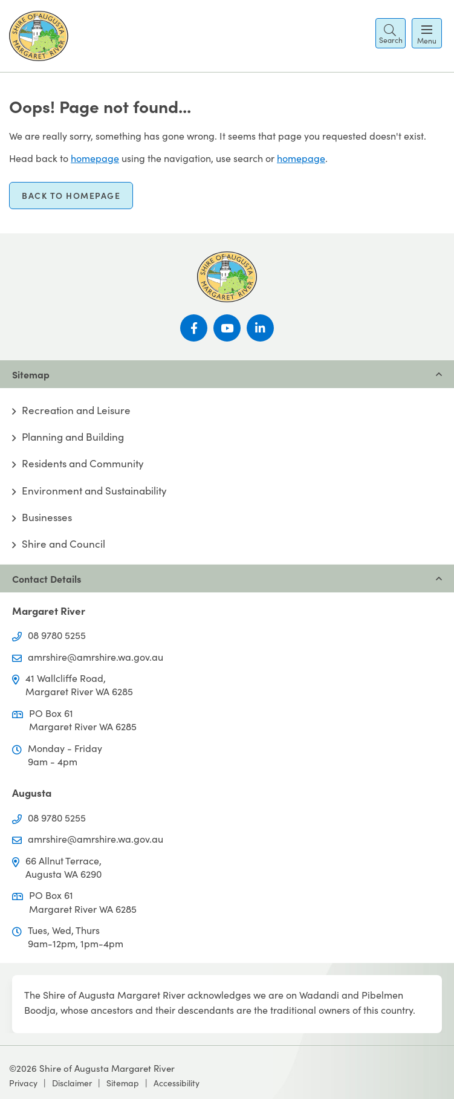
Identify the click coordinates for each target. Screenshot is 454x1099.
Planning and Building (73, 437)
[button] (390, 33)
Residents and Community (83, 463)
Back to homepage (71, 195)
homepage (95, 158)
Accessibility (176, 1083)
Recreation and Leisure (76, 410)
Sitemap (122, 1083)
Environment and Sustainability (94, 491)
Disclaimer (72, 1083)
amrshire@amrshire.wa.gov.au (95, 656)
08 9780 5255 (57, 635)
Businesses (47, 517)
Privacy (23, 1083)
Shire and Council (63, 544)
